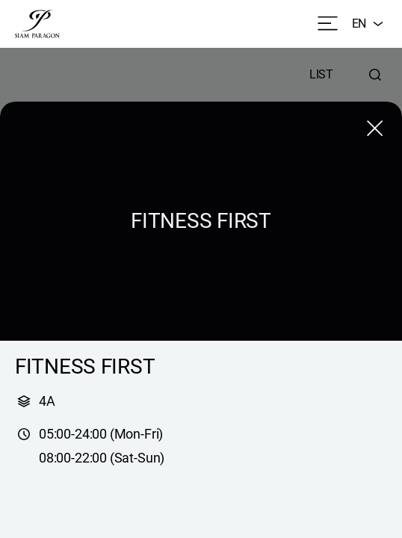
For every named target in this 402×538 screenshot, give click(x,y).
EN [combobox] (369, 24)
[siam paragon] (37, 24)
